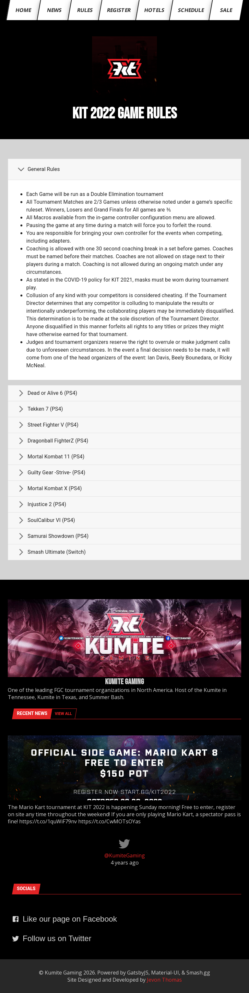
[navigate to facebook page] (64, 920)
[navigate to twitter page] (51, 940)
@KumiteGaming (124, 855)
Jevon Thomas (164, 979)
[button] (124, 169)
